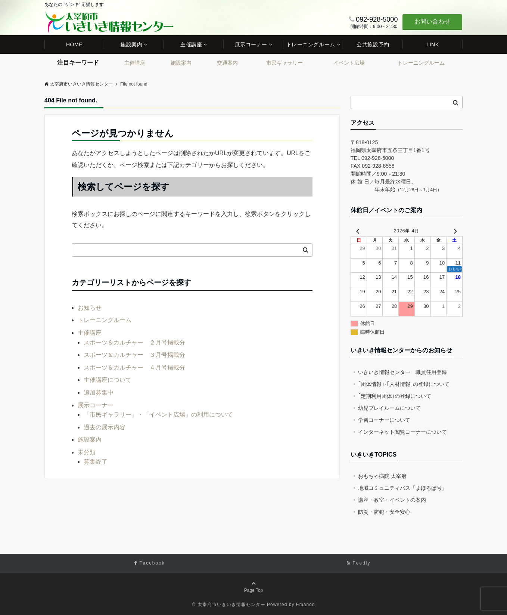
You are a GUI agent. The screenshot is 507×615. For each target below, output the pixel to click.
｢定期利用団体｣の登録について (394, 396)
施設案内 (131, 44)
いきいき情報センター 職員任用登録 (402, 372)
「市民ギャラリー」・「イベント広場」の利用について (158, 414)
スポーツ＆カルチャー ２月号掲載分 (134, 342)
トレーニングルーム (310, 44)
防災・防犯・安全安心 (384, 512)
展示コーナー (251, 44)
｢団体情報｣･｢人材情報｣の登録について (404, 384)
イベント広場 (349, 63)
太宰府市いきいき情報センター (78, 84)
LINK (432, 44)
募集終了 (96, 461)
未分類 (87, 452)
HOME (74, 44)
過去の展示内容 (104, 427)
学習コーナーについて (384, 420)
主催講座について (107, 380)
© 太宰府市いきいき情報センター (228, 604)
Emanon (305, 604)
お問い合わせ (432, 21)
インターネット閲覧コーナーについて (402, 432)
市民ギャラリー (284, 63)
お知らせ (90, 308)
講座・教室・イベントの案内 (392, 500)
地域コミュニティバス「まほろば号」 (402, 488)
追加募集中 (98, 392)
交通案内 (227, 63)
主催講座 (191, 44)
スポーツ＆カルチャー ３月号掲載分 (134, 355)
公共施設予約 (373, 44)
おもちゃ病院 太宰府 (382, 476)
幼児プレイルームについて (389, 408)
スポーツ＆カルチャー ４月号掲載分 (134, 367)
